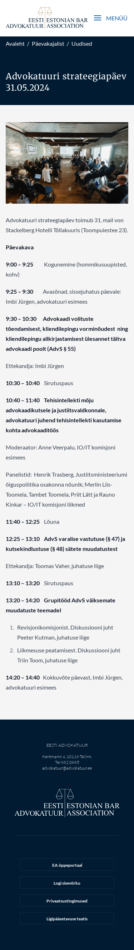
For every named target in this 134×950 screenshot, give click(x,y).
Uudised (81, 43)
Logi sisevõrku (67, 883)
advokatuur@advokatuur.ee (67, 768)
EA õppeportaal (67, 865)
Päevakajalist (48, 43)
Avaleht (15, 43)
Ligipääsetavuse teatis (67, 918)
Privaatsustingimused (67, 901)
